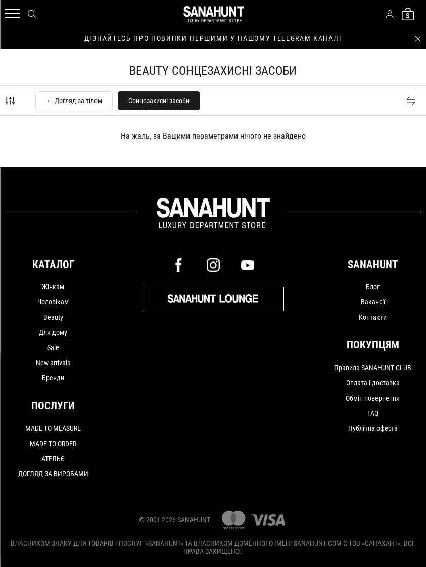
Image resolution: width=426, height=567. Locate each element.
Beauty (53, 317)
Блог (373, 286)
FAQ (372, 413)
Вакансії (373, 302)
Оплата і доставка (373, 382)
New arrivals (53, 362)
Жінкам (53, 286)
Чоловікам (53, 302)
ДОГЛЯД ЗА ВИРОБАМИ (53, 473)
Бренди (53, 377)
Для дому (53, 332)
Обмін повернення (373, 398)
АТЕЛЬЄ (53, 458)
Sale (53, 347)
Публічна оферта (373, 428)
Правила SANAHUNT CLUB (372, 367)
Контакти (373, 317)
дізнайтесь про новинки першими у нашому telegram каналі (213, 38)
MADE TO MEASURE (53, 428)
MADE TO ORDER (53, 443)
